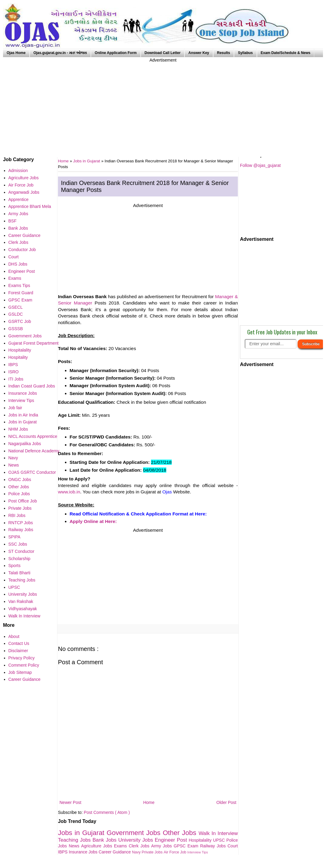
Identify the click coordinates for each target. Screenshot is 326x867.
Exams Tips (19, 285)
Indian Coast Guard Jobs (31, 386)
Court (233, 845)
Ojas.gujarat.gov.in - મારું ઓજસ (60, 53)
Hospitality (18, 357)
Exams (121, 845)
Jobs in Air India (23, 415)
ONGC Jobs (19, 479)
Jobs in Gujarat (87, 161)
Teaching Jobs (75, 840)
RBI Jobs (17, 515)
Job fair (15, 407)
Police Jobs (19, 493)
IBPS (63, 851)
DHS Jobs (17, 264)
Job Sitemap (20, 672)
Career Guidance (115, 851)
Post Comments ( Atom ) (107, 812)
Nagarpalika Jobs (24, 443)
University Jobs (136, 840)
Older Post (226, 802)
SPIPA (14, 536)
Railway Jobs (214, 845)
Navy (137, 852)
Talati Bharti (19, 572)
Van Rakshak (20, 601)
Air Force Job (175, 852)
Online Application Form (116, 53)
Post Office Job (22, 501)
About (14, 636)
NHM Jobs (18, 429)
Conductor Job (22, 249)
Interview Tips (197, 852)
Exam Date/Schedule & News (286, 53)
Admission (18, 170)
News (75, 845)
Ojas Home (16, 53)
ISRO (13, 371)
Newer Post (70, 802)
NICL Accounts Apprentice (32, 436)
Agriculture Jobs (97, 845)
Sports (14, 565)
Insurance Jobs (84, 851)
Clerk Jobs (140, 845)
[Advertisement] (163, 105)
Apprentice (18, 199)
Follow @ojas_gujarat (260, 165)
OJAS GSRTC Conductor (32, 472)
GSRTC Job (19, 321)
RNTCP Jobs (20, 522)
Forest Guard (20, 292)
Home (148, 802)
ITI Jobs (16, 379)
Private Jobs (153, 852)
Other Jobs (181, 833)
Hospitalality (201, 840)
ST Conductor (21, 551)
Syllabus (245, 53)
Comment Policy (23, 665)
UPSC (219, 840)
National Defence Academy (33, 450)
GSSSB (15, 328)
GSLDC (15, 314)
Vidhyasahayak (22, 608)
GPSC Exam (187, 845)
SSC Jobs (17, 544)
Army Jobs (162, 845)
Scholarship (19, 558)
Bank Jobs (105, 840)
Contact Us (18, 643)
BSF (12, 220)
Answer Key (198, 53)
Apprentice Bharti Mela (29, 206)
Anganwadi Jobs (24, 192)
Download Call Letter (163, 53)
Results (223, 53)
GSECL (15, 307)
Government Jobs (135, 833)
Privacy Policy (21, 657)
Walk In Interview (218, 833)
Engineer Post (172, 840)
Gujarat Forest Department (33, 343)
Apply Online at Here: (93, 521)
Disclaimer (18, 650)
